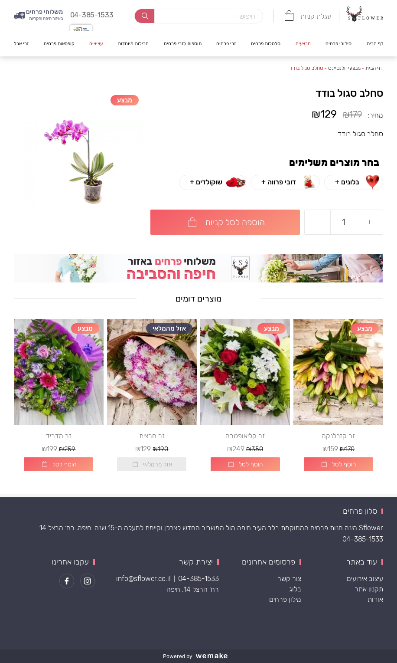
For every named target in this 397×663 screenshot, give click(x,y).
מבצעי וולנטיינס (344, 68)
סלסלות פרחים (265, 43)
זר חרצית (152, 439)
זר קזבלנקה (338, 439)
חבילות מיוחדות (133, 43)
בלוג (295, 589)
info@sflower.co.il (143, 578)
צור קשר (289, 578)
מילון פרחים (285, 599)
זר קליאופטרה (245, 439)
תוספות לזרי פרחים (183, 43)
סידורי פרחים (338, 43)
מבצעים (303, 43)
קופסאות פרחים (59, 43)
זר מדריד (59, 439)
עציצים (96, 43)
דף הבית (375, 43)
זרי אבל (21, 43)
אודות (375, 599)
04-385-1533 (362, 539)
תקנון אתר (369, 589)
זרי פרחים (226, 43)
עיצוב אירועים (365, 578)
